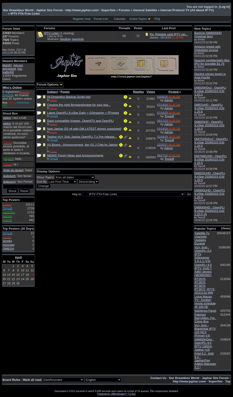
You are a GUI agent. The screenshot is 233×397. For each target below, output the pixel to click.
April (18, 257)
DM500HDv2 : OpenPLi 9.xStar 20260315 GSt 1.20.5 (210, 91)
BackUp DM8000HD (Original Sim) (208, 34)
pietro (7, 117)
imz (20, 68)
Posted (174, 91)
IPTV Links (51, 33)
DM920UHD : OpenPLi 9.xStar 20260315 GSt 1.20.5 (209, 176)
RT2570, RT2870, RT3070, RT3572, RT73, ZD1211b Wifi (205, 285)
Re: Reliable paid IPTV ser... (169, 34)
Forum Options (49, 84)
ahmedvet (9, 68)
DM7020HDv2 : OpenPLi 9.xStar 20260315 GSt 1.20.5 (211, 142)
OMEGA (8, 248)
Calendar (120, 19)
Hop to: (77, 194)
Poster (65, 91)
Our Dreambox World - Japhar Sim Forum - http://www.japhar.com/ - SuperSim (59, 10)
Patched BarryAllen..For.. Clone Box (205, 318)
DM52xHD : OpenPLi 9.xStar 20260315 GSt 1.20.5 (209, 108)
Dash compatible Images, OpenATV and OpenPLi (80, 120)
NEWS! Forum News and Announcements (75, 155)
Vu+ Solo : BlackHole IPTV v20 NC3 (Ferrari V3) (205, 330)
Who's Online (12, 87)
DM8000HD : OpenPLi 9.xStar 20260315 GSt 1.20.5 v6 (209, 211)
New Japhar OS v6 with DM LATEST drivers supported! (84, 128)
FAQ (157, 19)
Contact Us (158, 378)
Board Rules (11, 379)
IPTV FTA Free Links (25, 13)
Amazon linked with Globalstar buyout (207, 48)
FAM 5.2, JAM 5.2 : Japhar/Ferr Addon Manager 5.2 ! (205, 360)
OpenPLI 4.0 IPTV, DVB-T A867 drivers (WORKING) (203, 270)
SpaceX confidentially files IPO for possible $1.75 (212, 62)
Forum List (101, 19)
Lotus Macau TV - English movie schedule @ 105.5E (205, 302)
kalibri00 (8, 72)
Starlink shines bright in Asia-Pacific (210, 75)
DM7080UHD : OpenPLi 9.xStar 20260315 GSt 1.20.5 (210, 159)
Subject (52, 91)
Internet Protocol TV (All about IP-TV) (187, 10)
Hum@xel (65, 39)
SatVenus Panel (205, 310)
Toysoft (169, 116)
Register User (82, 19)
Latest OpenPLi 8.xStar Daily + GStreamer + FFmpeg (83, 112)
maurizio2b (78, 39)
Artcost (18, 65)
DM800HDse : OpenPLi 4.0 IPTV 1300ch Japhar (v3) (204, 344)
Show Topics (45, 177)
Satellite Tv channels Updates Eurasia (202, 238)
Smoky (7, 241)
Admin (168, 100)
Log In (224, 6)
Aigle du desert (13, 170)
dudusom (9, 176)
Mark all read (32, 379)
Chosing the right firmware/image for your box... (79, 104)
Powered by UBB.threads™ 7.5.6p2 (116, 393)
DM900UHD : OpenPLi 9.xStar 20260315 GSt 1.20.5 (209, 194)
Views (151, 91)
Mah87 (7, 65)
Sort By (42, 181)
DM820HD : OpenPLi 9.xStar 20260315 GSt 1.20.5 (209, 125)
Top (227, 381)
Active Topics (138, 19)
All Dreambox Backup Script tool (68, 97)
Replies (138, 91)
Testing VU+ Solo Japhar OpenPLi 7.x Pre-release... (82, 136)
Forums (124, 10)
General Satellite (145, 10)
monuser (9, 245)
